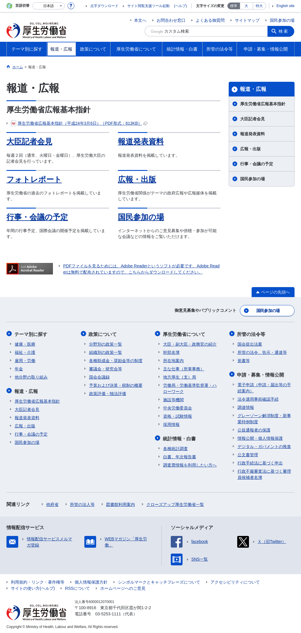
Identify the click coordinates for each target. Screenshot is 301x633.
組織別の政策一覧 (105, 351)
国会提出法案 (250, 343)
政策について (103, 333)
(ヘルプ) (180, 6)
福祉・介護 (25, 351)
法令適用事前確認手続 (258, 397)
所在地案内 (173, 359)
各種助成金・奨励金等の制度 (116, 359)
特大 (259, 6)
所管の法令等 (252, 333)
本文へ (140, 20)
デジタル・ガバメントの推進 (264, 445)
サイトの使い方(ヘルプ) (33, 586)
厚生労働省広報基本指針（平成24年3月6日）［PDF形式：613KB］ (79, 123)
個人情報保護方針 (91, 580)
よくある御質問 (210, 20)
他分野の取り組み (31, 376)
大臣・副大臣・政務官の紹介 (190, 343)
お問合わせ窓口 (171, 20)
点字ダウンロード (104, 6)
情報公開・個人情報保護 (260, 436)
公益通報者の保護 (254, 428)
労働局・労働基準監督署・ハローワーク (190, 387)
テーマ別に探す (31, 333)
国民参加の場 (282, 20)
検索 (284, 31)
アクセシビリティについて (235, 580)
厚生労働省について (184, 333)
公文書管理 (248, 453)
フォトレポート (34, 179)
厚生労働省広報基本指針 (262, 103)
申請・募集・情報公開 (261, 373)
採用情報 (171, 423)
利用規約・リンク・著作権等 (37, 580)
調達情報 (246, 406)
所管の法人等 (82, 503)
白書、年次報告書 (179, 455)
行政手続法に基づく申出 (260, 461)
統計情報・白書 (179, 437)
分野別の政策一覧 (105, 343)
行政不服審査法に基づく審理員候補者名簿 (264, 472)
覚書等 (244, 359)
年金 (19, 368)
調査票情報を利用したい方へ (190, 463)
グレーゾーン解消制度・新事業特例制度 (264, 417)
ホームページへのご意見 (123, 586)
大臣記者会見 (29, 141)
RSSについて (77, 586)
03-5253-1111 (108, 612)
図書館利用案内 (120, 503)
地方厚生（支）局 (179, 376)
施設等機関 (173, 399)
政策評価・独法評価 (107, 392)
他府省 (52, 503)
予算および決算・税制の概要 (116, 384)
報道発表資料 (141, 141)
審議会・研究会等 (105, 368)
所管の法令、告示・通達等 (262, 351)
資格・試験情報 (177, 415)
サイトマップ (247, 20)
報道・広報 (253, 89)
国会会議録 (99, 376)
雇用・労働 (25, 359)
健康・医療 (25, 343)
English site (286, 6)
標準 (233, 6)
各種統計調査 (175, 447)
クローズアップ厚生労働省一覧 (175, 503)
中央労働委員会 (177, 407)
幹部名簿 (171, 351)
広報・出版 (137, 179)
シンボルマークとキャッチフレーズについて (159, 580)
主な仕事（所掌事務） (183, 368)
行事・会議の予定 (37, 217)
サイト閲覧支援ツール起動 (148, 6)
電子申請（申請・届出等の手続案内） (264, 386)
